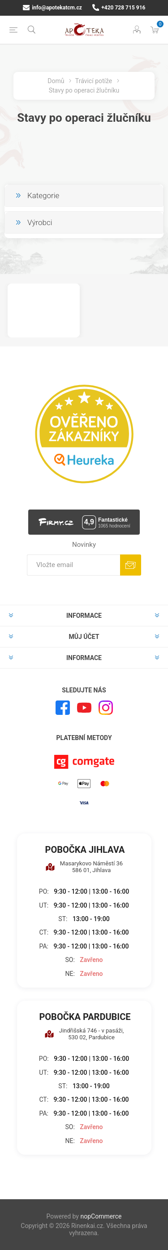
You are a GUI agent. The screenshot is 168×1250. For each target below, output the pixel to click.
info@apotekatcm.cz (52, 7)
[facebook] (63, 707)
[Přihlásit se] (73, 565)
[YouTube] (84, 707)
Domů (55, 80)
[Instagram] (106, 707)
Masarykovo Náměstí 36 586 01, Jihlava (84, 866)
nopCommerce (100, 1216)
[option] (43, 310)
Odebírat (130, 565)
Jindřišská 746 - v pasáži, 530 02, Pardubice (84, 1034)
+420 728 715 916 (119, 7)
